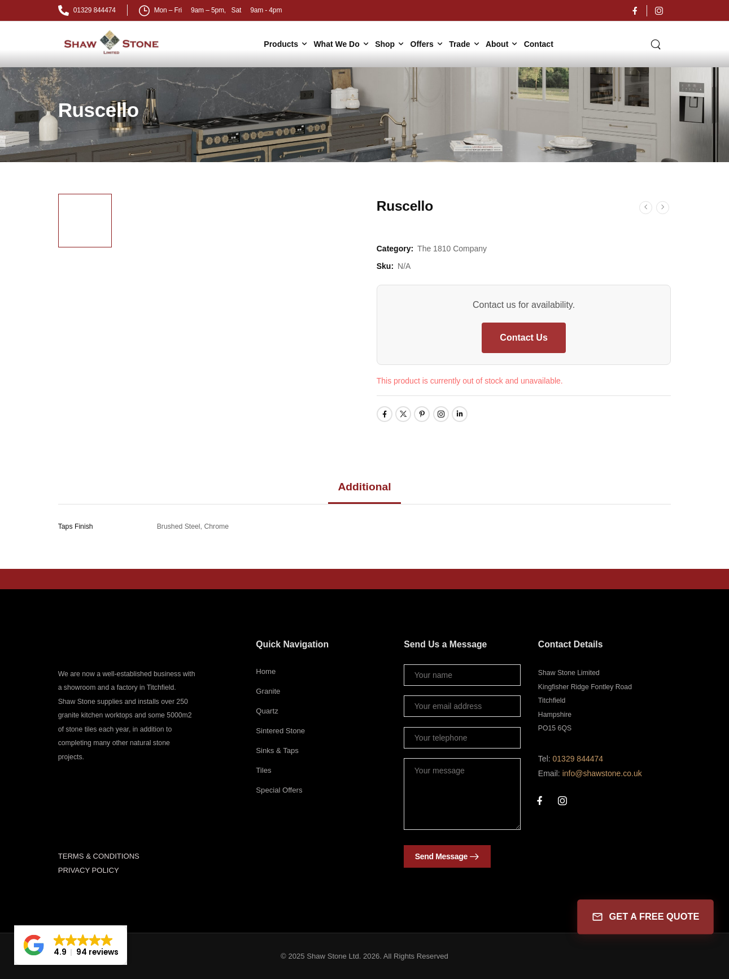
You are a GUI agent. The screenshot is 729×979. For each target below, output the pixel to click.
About (497, 44)
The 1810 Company (452, 248)
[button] (70, 945)
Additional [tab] (364, 487)
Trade (459, 44)
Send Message (441, 856)
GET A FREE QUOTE (645, 917)
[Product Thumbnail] (237, 314)
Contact (538, 44)
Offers (422, 44)
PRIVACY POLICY (88, 870)
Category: (395, 248)
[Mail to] (87, 10)
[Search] (657, 43)
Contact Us (523, 337)
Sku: (385, 266)
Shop (385, 44)
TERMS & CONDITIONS (98, 856)
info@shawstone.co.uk (602, 773)
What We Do (336, 44)
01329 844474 (578, 758)
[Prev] (646, 207)
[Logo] (112, 42)
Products (281, 44)
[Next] (662, 207)
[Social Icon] (634, 10)
